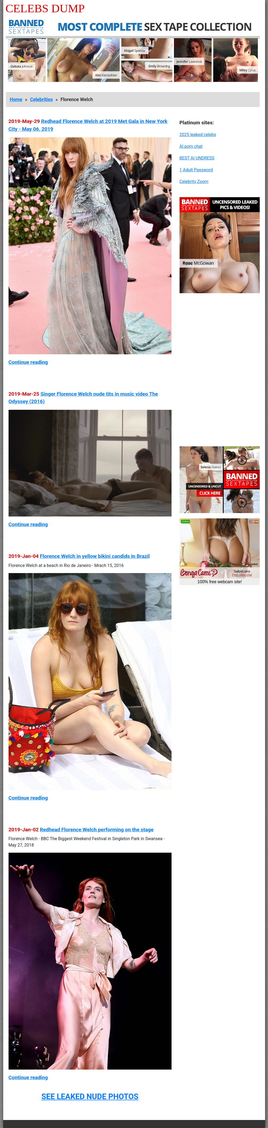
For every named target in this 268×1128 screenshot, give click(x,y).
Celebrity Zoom (194, 181)
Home (16, 99)
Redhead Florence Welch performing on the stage (96, 830)
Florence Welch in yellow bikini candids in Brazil (95, 556)
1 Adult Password (196, 169)
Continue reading (28, 362)
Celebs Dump (45, 8)
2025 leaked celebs (198, 134)
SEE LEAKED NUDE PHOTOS (89, 1096)
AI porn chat (191, 146)
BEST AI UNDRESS (197, 158)
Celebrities (41, 99)
